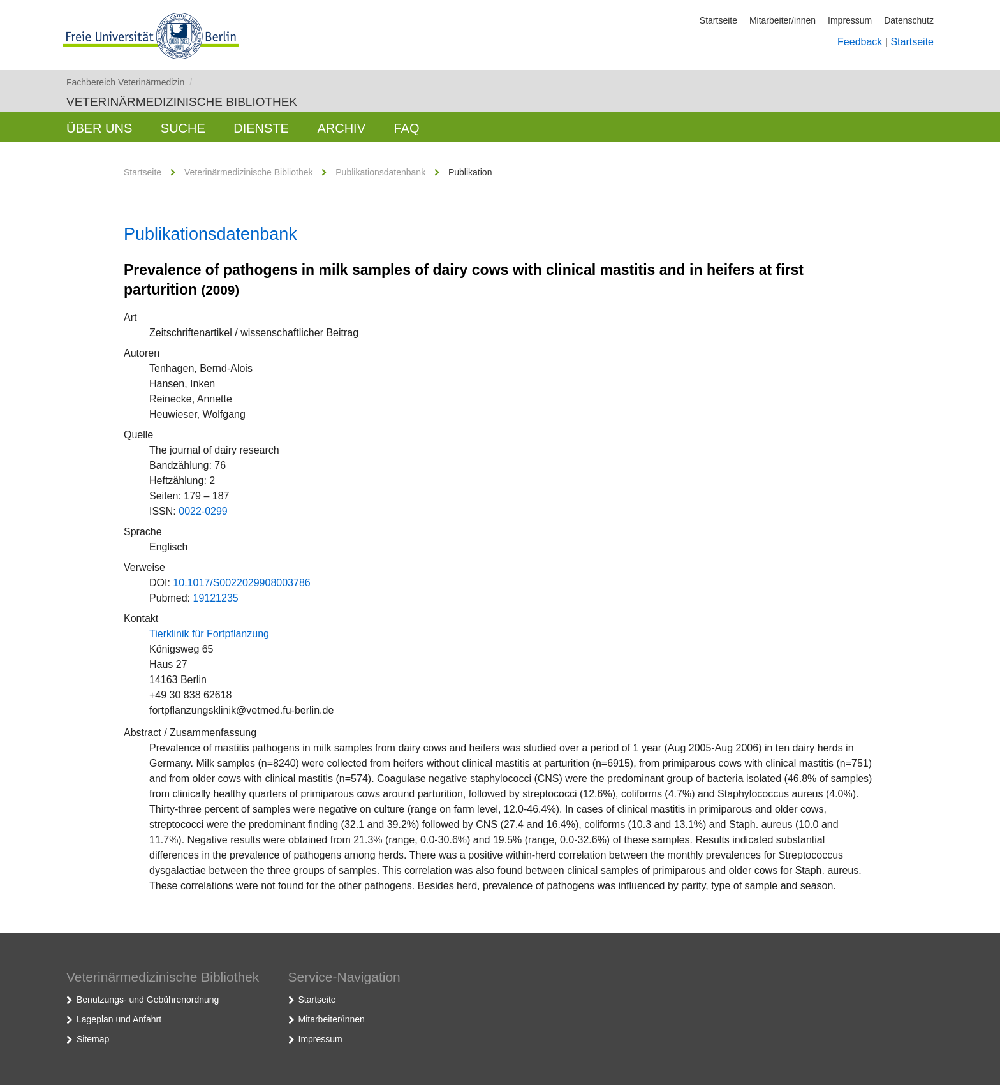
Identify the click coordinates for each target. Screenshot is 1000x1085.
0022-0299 (203, 511)
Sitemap (93, 1039)
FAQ (406, 128)
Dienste (261, 128)
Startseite (718, 20)
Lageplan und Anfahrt (119, 1019)
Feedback (859, 41)
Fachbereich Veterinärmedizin (129, 82)
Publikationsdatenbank (380, 172)
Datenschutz (909, 20)
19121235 (215, 598)
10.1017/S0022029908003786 (241, 582)
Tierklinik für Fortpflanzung (209, 633)
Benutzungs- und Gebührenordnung (148, 999)
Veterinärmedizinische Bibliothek (181, 101)
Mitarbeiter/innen (782, 20)
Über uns (99, 128)
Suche (183, 128)
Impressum (850, 20)
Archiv (341, 128)
